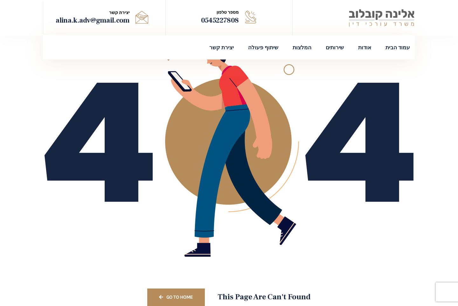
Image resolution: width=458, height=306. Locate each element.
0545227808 (220, 20)
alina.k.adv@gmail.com (92, 20)
